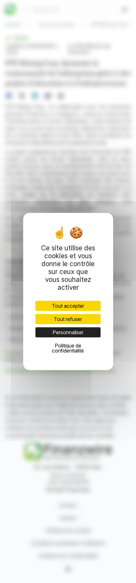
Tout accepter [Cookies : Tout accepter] (68, 306)
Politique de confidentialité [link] (68, 348)
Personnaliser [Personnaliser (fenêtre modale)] (68, 332)
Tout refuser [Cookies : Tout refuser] (68, 319)
